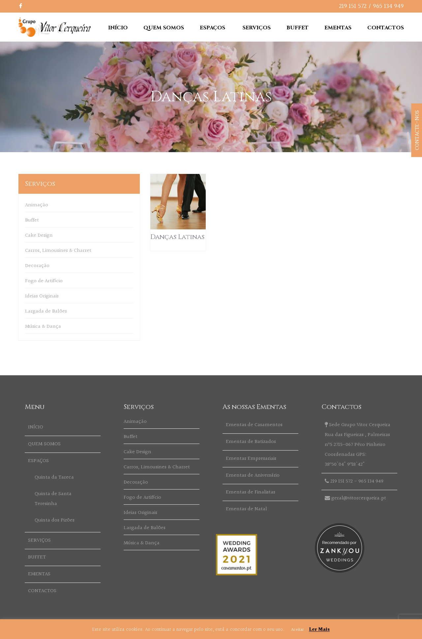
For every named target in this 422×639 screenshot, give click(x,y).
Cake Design (39, 235)
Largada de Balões (46, 311)
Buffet (32, 220)
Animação (36, 205)
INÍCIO (118, 27)
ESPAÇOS (212, 27)
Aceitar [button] (297, 629)
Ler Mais (319, 629)
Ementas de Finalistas (250, 492)
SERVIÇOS (256, 27)
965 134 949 (388, 6)
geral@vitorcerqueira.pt (358, 498)
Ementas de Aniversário (253, 475)
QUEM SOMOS (163, 27)
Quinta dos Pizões (55, 520)
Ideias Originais (42, 296)
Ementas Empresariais (251, 458)
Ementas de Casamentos (254, 425)
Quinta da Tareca (54, 477)
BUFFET (297, 27)
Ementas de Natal (246, 509)
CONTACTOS (385, 27)
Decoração (37, 266)
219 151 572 (353, 6)
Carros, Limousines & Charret (58, 251)
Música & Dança (43, 326)
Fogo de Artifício (44, 281)
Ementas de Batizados (251, 442)
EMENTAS (337, 27)
